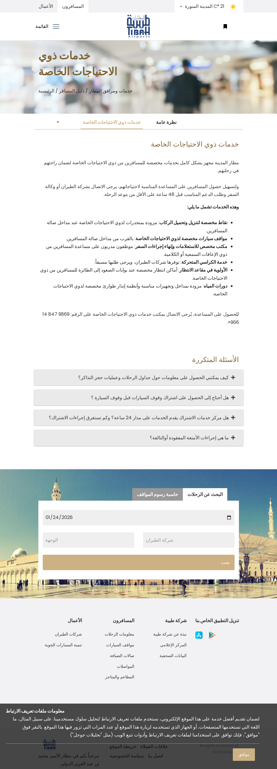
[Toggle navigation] (60, 26)
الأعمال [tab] (46, 6)
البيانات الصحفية (173, 656)
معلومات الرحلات (119, 634)
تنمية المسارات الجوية (63, 645)
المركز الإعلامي (173, 645)
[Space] (138, 26)
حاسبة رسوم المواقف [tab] (157, 494)
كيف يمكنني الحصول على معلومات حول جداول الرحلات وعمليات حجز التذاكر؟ (154, 377)
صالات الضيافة (122, 656)
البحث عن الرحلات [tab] (205, 494)
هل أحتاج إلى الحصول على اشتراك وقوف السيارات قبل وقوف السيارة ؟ (161, 397)
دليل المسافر (71, 91)
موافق (243, 754)
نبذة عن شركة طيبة (170, 634)
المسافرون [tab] (73, 6)
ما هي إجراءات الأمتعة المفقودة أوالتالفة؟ (190, 437)
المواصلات (125, 666)
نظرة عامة (166, 122)
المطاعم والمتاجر (119, 677)
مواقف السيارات (120, 645)
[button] (225, 26)
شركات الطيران (68, 634)
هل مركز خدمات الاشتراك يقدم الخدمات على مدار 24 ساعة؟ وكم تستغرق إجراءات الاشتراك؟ (140, 417)
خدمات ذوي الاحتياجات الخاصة (112, 122)
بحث (225, 562)
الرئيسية (46, 91)
